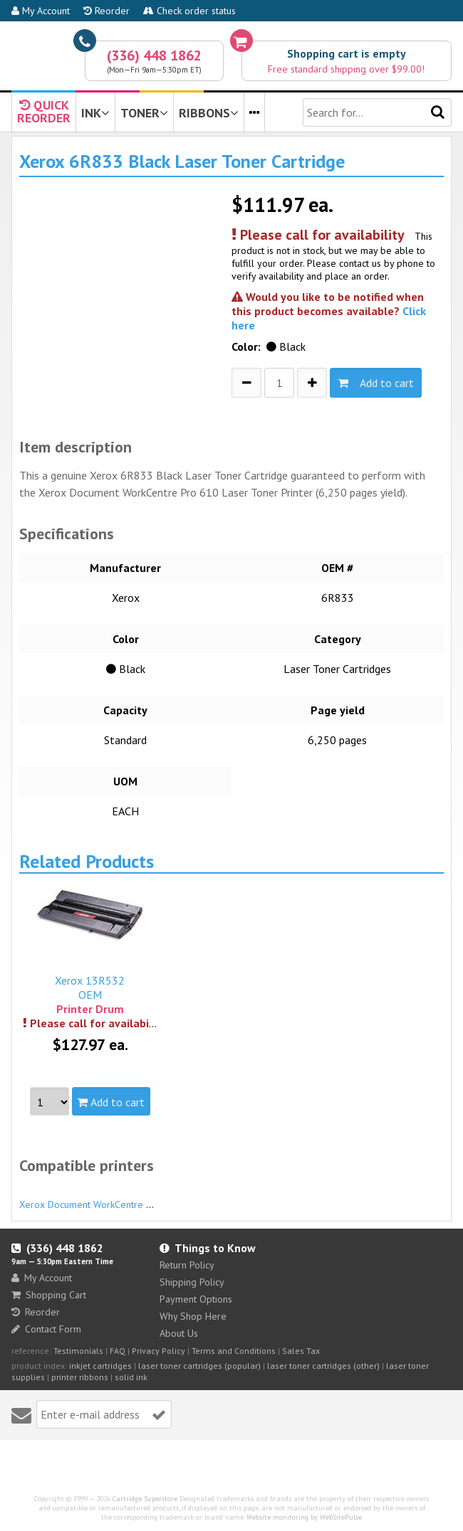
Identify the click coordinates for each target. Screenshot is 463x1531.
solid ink (131, 1377)
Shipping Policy (192, 1282)
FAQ (117, 1350)
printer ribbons (79, 1377)
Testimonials (78, 1350)
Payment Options (196, 1299)
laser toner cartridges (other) (323, 1365)
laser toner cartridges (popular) (199, 1365)
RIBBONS (209, 113)
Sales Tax (301, 1350)
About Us (179, 1333)
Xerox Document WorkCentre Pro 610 (100, 1198)
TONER (144, 113)
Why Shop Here (193, 1316)
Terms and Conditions (234, 1350)
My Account (40, 10)
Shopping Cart (48, 1294)
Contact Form (46, 1329)
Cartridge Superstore (145, 1498)
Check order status (189, 10)
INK (95, 113)
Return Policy (187, 1265)
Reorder (106, 10)
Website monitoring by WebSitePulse (304, 1517)
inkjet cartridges (100, 1365)
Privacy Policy (158, 1350)
